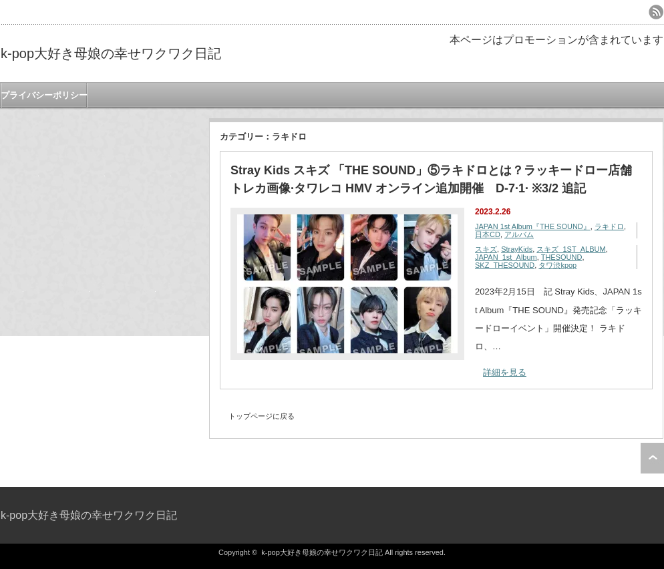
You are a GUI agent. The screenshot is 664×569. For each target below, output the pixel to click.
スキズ (486, 249)
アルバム (519, 234)
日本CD (487, 234)
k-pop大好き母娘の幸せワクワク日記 (111, 53)
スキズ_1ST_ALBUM (570, 249)
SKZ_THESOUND (504, 265)
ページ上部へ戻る (652, 458)
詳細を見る (504, 372)
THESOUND (562, 257)
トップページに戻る (261, 416)
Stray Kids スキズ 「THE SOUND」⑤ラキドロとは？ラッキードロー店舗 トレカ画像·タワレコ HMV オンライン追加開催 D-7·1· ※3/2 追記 (431, 179)
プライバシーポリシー (44, 95)
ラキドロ (609, 226)
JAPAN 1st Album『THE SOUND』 (533, 226)
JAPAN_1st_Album (506, 257)
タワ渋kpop (557, 265)
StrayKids (516, 249)
